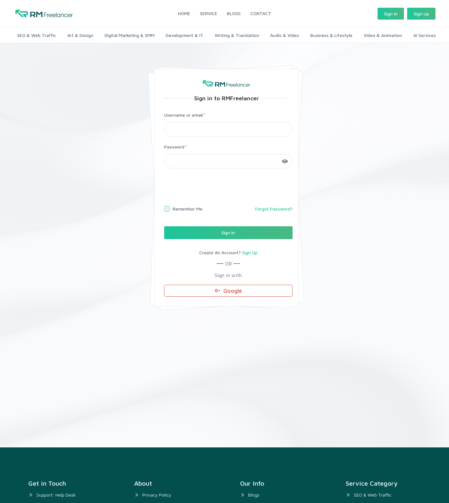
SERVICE (208, 13)
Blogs (253, 493)
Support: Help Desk (56, 493)
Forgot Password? (274, 208)
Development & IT (184, 34)
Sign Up (421, 13)
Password (174, 145)
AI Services (425, 34)
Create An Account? (228, 252)
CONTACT (260, 13)
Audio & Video (284, 34)
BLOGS (234, 13)
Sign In (391, 13)
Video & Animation (383, 34)
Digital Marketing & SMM (129, 34)
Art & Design (80, 34)
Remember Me (187, 208)
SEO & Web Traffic (36, 34)
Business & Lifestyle (332, 34)
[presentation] (213, 186)
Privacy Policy (156, 493)
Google (228, 289)
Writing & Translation (237, 34)
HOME (184, 13)
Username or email (183, 114)
